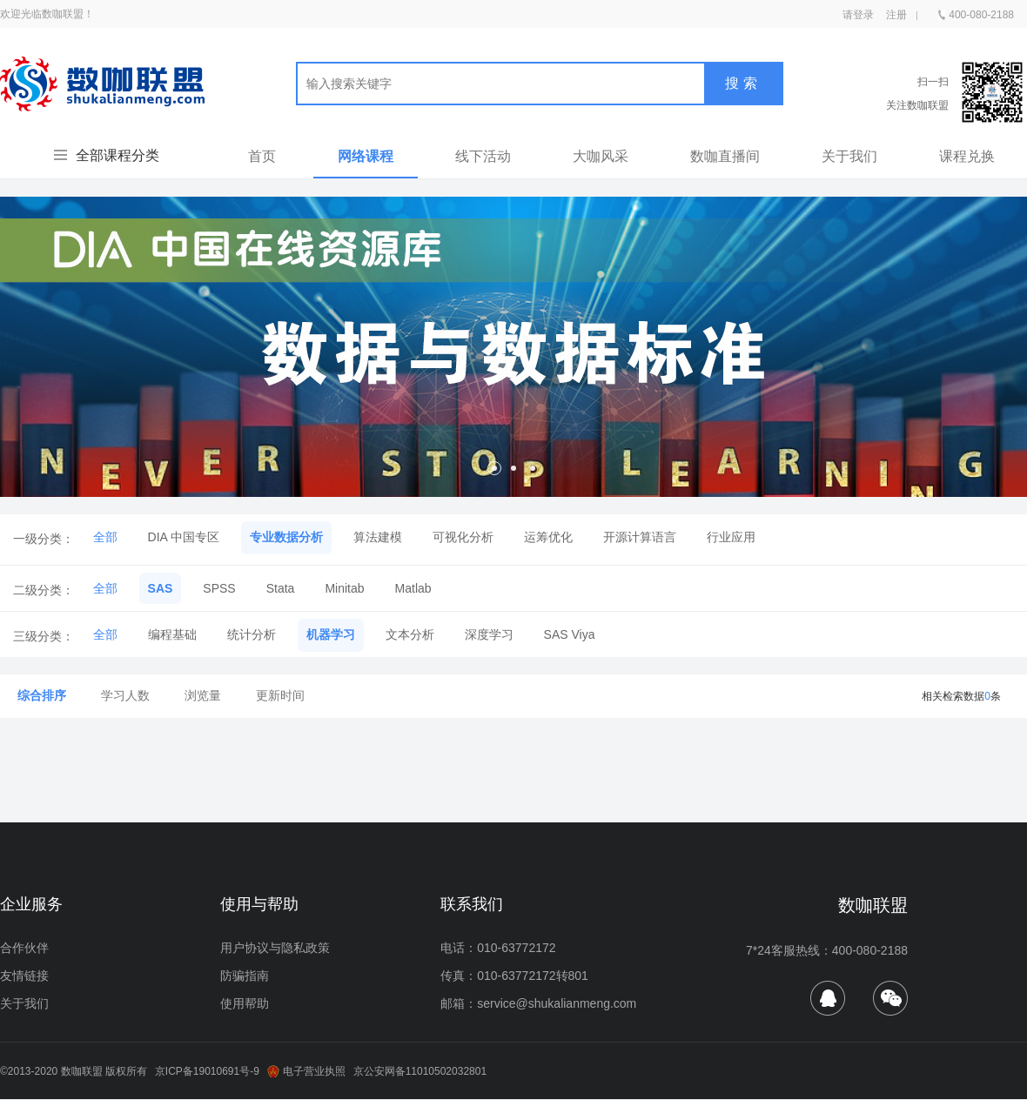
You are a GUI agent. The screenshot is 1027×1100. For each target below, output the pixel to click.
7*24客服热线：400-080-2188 (827, 950)
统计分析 (251, 634)
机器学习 (330, 634)
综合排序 (41, 695)
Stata (280, 588)
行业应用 (731, 537)
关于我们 (849, 156)
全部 (105, 537)
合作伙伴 (24, 948)
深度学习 (489, 634)
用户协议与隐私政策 (275, 948)
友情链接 (24, 976)
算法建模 (377, 537)
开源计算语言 (639, 537)
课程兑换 (967, 156)
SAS (160, 588)
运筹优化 (548, 537)
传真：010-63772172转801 (514, 976)
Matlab (413, 588)
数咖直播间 (725, 156)
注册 (896, 15)
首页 (262, 156)
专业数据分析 (286, 537)
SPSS (219, 588)
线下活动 (483, 156)
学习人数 (125, 695)
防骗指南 (244, 976)
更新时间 (280, 695)
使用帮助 (244, 1003)
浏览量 (203, 695)
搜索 (743, 83)
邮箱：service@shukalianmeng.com (538, 1003)
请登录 (858, 15)
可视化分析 (463, 537)
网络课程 (365, 156)
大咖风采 (600, 156)
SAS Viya (569, 634)
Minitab (344, 588)
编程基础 (172, 634)
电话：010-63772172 (497, 948)
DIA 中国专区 (183, 537)
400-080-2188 (976, 11)
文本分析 (410, 634)
